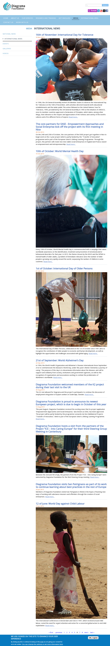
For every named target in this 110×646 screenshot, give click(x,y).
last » (92, 632)
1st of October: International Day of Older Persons (64, 268)
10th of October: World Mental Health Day (59, 151)
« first (51, 632)
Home (5, 18)
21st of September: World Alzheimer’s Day (59, 360)
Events (6, 44)
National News (9, 34)
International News (13, 39)
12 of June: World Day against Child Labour (60, 503)
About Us (15, 18)
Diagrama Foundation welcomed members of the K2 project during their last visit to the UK (70, 386)
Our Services (27, 18)
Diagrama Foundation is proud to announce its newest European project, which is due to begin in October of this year (71, 403)
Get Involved (64, 18)
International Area (89, 18)
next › (86, 632)
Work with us (22, 22)
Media (75, 18)
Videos (5, 53)
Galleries (7, 48)
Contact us (8, 22)
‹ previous (58, 632)
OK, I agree (93, 638)
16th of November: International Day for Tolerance (64, 34)
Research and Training (46, 18)
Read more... (73, 117)
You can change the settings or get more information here (42, 644)
